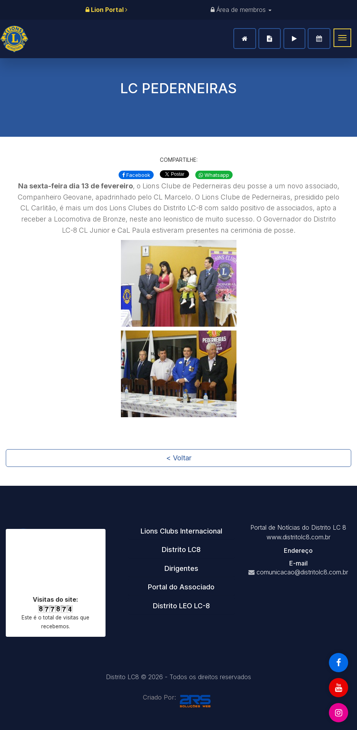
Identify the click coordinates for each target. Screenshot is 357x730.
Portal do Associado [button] (181, 587)
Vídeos (294, 38)
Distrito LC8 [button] (181, 549)
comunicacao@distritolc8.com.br (302, 572)
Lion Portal (106, 9)
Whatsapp (214, 175)
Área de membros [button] (241, 9)
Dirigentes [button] (181, 568)
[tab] (181, 531)
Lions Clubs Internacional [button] (181, 531)
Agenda (319, 38)
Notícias (269, 38)
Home (244, 38)
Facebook (136, 175)
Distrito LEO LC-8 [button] (181, 606)
